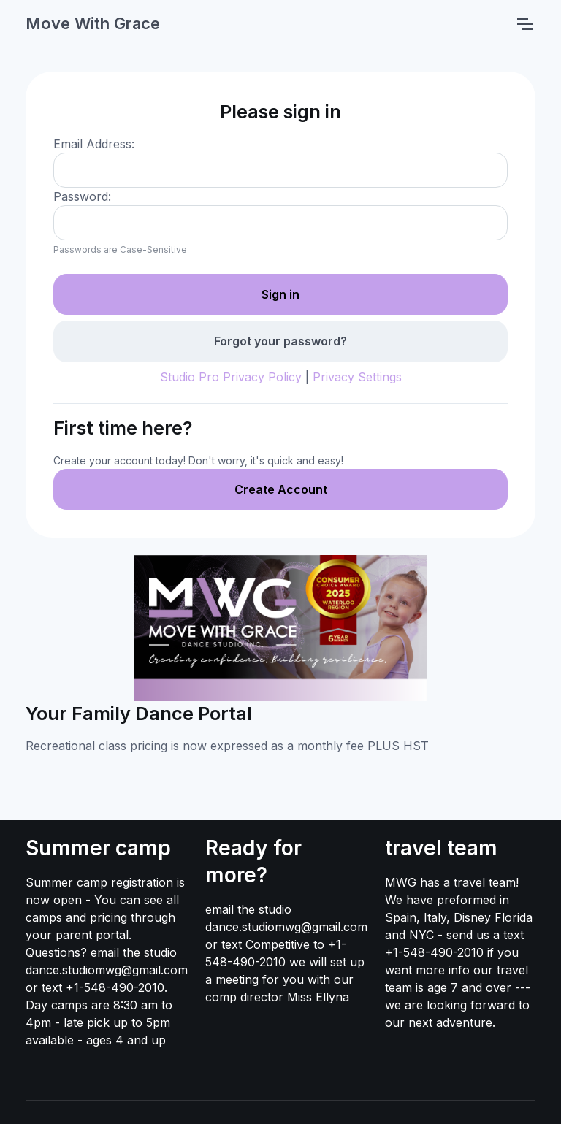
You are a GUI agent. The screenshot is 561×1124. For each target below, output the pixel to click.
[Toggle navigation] (524, 24)
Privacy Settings (357, 377)
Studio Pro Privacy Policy (231, 377)
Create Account (280, 489)
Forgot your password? (280, 341)
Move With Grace (93, 23)
